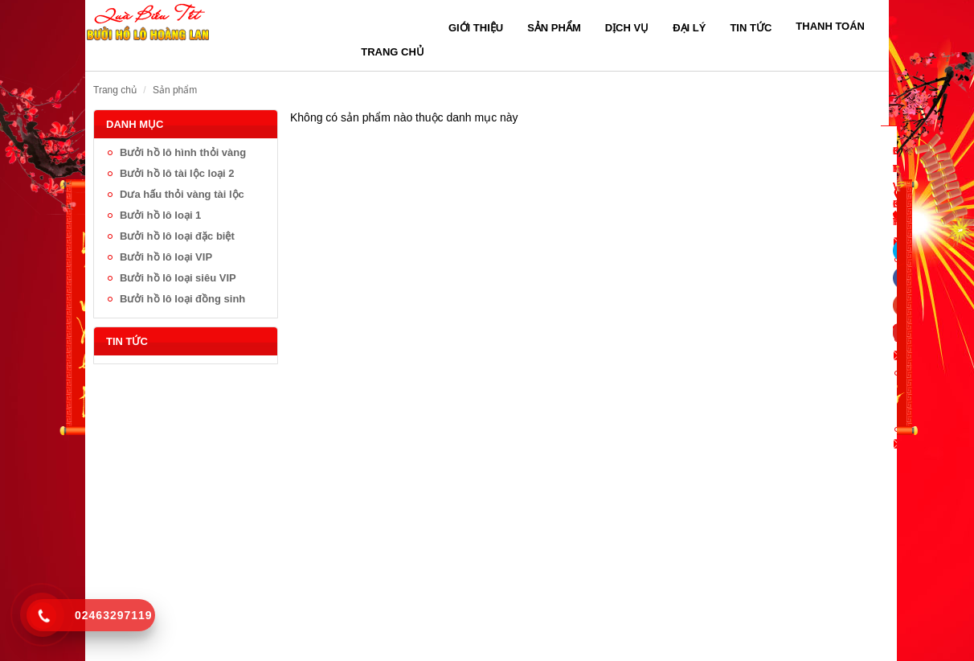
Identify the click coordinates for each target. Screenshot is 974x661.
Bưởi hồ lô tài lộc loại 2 (177, 173)
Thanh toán (830, 26)
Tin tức (750, 28)
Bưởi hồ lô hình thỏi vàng (183, 152)
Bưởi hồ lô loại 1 (160, 215)
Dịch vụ (627, 28)
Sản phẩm (554, 28)
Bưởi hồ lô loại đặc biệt (177, 236)
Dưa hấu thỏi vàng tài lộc (182, 194)
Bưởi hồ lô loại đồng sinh (182, 299)
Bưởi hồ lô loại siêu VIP (178, 278)
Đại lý (689, 28)
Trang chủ (392, 52)
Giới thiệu (475, 28)
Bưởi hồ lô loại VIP (166, 257)
